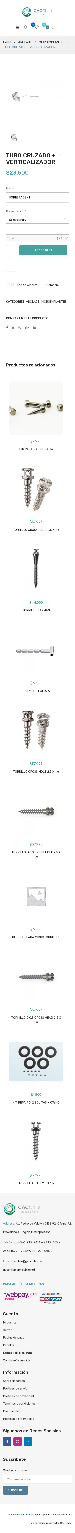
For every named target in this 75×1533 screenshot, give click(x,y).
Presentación (16, 211)
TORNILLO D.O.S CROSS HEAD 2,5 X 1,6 (36, 1020)
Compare (52, 285)
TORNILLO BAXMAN (36, 610)
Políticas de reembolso (18, 1419)
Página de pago (13, 1337)
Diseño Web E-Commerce (21, 1514)
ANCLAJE (25, 42)
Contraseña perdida (16, 1360)
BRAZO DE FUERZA (36, 691)
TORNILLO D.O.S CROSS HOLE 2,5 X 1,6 (36, 854)
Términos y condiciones (19, 1403)
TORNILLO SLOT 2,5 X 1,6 (36, 1183)
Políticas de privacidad (18, 1396)
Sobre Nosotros (14, 1381)
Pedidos (8, 1345)
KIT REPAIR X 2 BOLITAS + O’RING (66, 155)
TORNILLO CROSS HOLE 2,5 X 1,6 (36, 771)
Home (7, 42)
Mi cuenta (9, 1322)
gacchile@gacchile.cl (25, 1261)
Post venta (11, 1411)
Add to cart (43, 250)
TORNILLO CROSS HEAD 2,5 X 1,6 (36, 530)
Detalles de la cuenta (17, 1353)
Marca (10, 188)
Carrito (7, 1330)
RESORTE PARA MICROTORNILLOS (59, 155)
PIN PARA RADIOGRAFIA (36, 449)
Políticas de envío (15, 1388)
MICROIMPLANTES (51, 42)
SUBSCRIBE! (15, 1490)
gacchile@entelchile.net (19, 1270)
